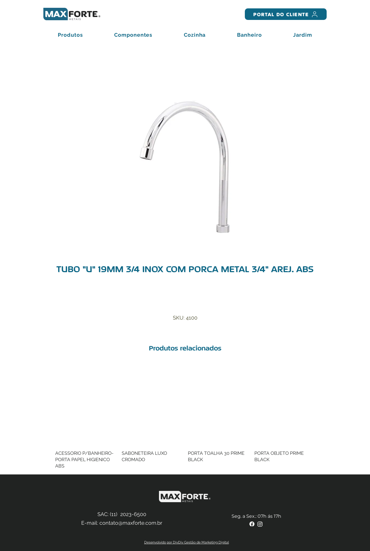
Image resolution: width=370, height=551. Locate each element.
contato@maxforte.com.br (130, 523)
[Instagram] (260, 524)
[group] (185, 417)
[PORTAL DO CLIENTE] (286, 14)
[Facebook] (252, 524)
